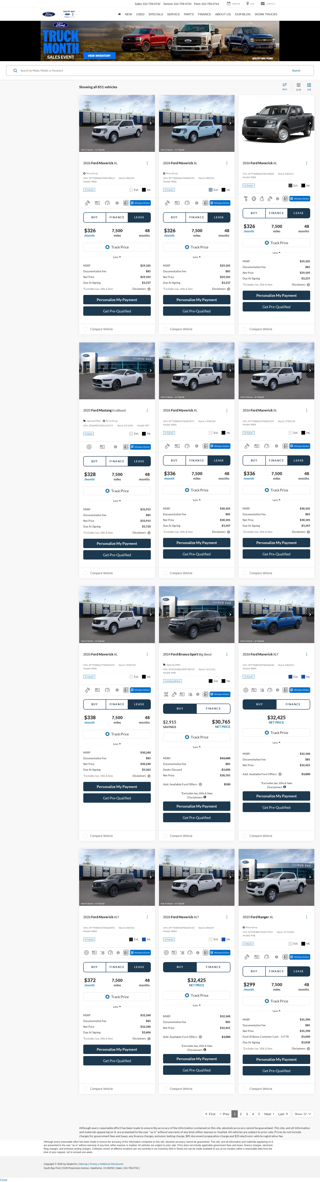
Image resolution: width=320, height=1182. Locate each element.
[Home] (119, 14)
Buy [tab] (94, 217)
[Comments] (126, 203)
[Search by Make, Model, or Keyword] (154, 70)
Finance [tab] (117, 217)
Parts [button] (189, 14)
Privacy (94, 1164)
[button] (151, 123)
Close (3, 1180)
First (210, 1114)
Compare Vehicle (101, 329)
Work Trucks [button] (266, 14)
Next (269, 1114)
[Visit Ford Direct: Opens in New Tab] (141, 1168)
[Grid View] (297, 87)
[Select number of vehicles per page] (303, 1114)
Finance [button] (204, 14)
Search (296, 70)
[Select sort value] (285, 87)
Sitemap (83, 1164)
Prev (224, 1114)
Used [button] (140, 14)
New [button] (128, 14)
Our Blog (243, 14)
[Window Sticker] (140, 203)
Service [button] (173, 14)
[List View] (309, 87)
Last (283, 1114)
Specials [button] (156, 14)
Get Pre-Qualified (117, 311)
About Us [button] (223, 14)
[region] (197, 775)
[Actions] (147, 163)
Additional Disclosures (111, 1164)
